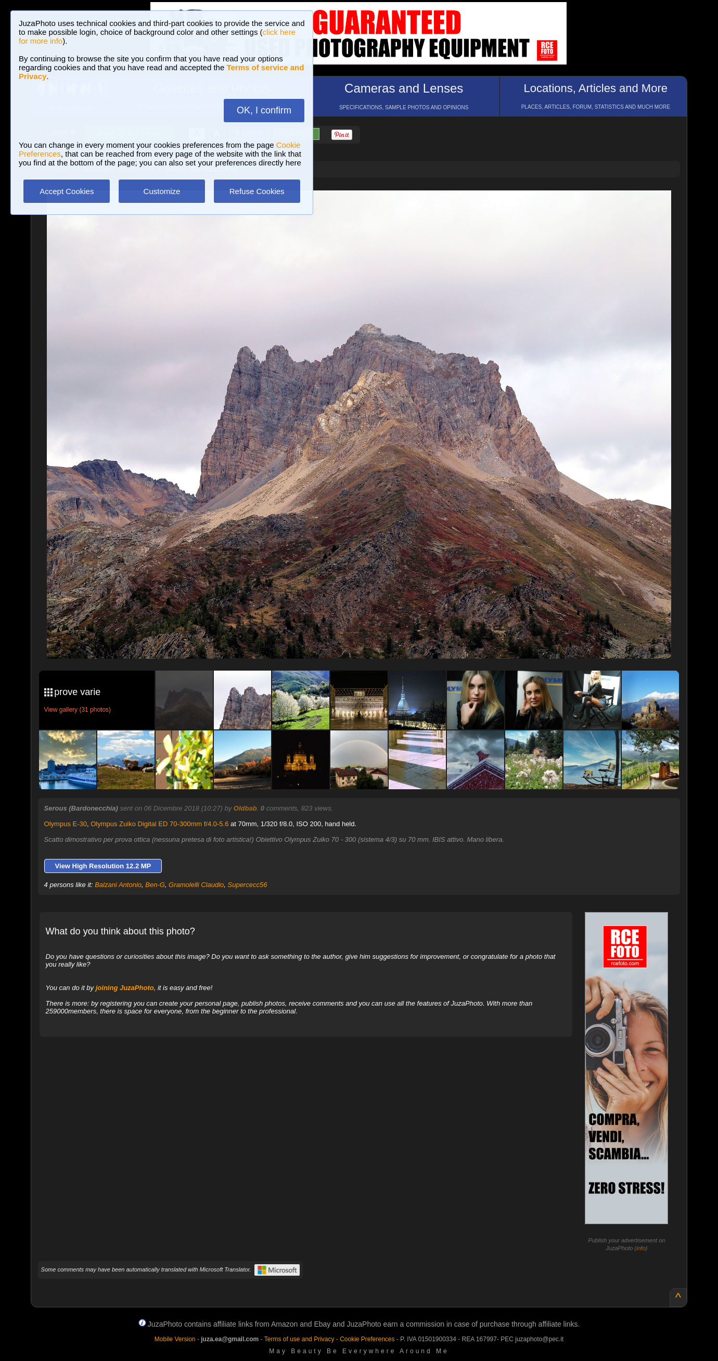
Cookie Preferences (367, 1339)
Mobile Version (175, 1339)
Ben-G (155, 885)
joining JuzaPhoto (125, 988)
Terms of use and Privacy (299, 1339)
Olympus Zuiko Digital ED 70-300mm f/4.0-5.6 (159, 824)
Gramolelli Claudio (196, 885)
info (641, 1248)
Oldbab (245, 808)
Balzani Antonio (118, 885)
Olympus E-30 (65, 824)
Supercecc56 (247, 885)
